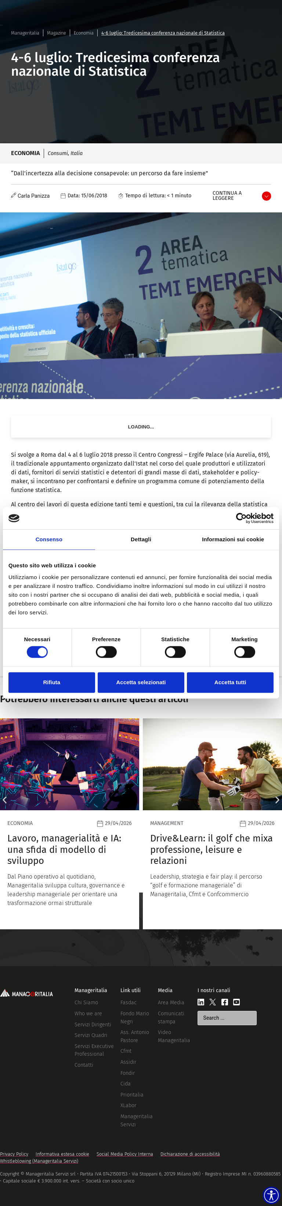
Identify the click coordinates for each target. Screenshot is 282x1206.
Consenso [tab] (49, 539)
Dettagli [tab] (141, 539)
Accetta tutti (230, 682)
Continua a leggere (227, 195)
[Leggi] (69, 823)
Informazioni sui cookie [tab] (233, 539)
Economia (84, 33)
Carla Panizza (34, 196)
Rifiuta (51, 682)
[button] (4, 800)
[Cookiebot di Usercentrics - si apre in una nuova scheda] (241, 518)
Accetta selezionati (141, 682)
